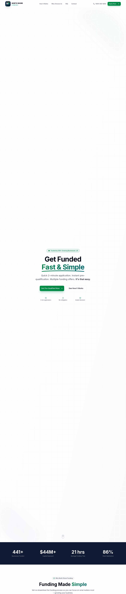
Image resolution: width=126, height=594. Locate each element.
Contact (74, 4)
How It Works (43, 4)
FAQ (66, 4)
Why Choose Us (57, 4)
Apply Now (114, 4)
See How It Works (76, 288)
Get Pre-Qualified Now (52, 288)
